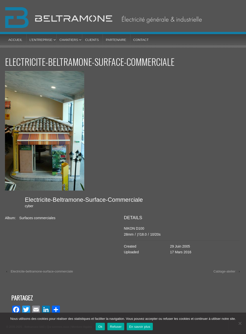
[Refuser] (239, 323)
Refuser (116, 327)
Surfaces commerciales (37, 218)
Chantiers (68, 40)
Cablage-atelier (224, 271)
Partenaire (116, 40)
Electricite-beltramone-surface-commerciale (42, 271)
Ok (100, 327)
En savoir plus (139, 327)
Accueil (15, 40)
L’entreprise (40, 40)
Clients (92, 40)
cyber (29, 206)
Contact (141, 40)
